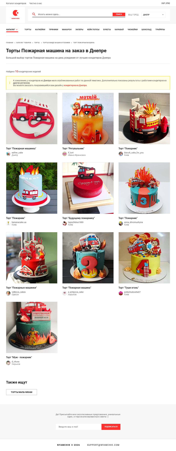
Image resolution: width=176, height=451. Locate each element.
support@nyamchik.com (103, 445)
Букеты (107, 29)
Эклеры (79, 29)
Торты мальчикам (21, 392)
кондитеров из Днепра (75, 85)
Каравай (119, 29)
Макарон (67, 29)
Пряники (53, 29)
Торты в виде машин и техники (56, 42)
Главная (9, 42)
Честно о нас (35, 3)
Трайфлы (160, 29)
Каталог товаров (23, 42)
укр (163, 3)
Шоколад (146, 29)
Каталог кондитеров (16, 3)
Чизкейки (133, 29)
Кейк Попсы (93, 29)
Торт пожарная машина (84, 42)
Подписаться (110, 427)
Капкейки (40, 29)
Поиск (119, 14)
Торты (28, 29)
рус (168, 3)
